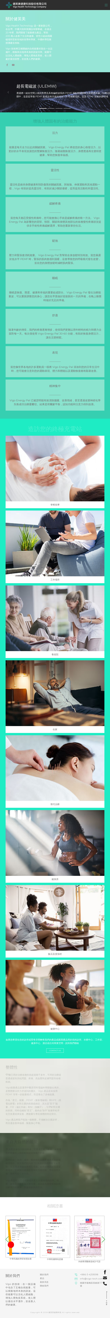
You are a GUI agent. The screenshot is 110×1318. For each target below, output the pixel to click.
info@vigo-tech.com (91, 1278)
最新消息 (44, 1282)
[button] (8, 92)
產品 (42, 1278)
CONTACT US (55, 1050)
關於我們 (44, 1274)
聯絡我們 (44, 1285)
